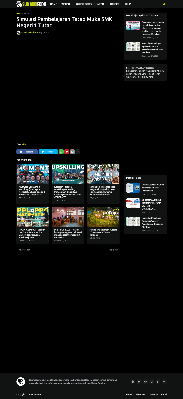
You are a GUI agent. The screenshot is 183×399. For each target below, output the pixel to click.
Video (26, 14)
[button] (164, 4)
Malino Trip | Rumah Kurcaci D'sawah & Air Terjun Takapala (103, 232)
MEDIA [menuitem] (100, 4)
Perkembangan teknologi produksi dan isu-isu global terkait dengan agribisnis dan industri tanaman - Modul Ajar (153, 28)
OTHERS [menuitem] (114, 4)
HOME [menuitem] (53, 4)
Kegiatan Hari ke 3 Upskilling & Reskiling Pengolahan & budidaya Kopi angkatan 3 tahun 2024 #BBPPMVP (67, 192)
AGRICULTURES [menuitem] (83, 4)
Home (19, 14)
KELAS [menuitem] (128, 4)
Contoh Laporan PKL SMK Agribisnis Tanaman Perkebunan (153, 188)
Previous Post (24, 250)
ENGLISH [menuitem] (65, 4)
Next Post (114, 250)
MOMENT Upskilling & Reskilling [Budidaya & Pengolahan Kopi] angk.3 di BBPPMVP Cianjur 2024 (32, 191)
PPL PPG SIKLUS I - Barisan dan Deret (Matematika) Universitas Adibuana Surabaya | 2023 (32, 234)
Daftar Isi (153, 394)
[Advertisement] (68, 120)
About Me (140, 394)
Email (164, 394)
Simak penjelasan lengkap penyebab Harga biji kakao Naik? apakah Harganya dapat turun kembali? (102, 191)
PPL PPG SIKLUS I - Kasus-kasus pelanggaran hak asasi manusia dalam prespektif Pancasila (68, 234)
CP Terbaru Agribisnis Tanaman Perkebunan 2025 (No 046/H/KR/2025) (151, 204)
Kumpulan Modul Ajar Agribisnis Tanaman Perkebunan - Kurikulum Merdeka (152, 48)
